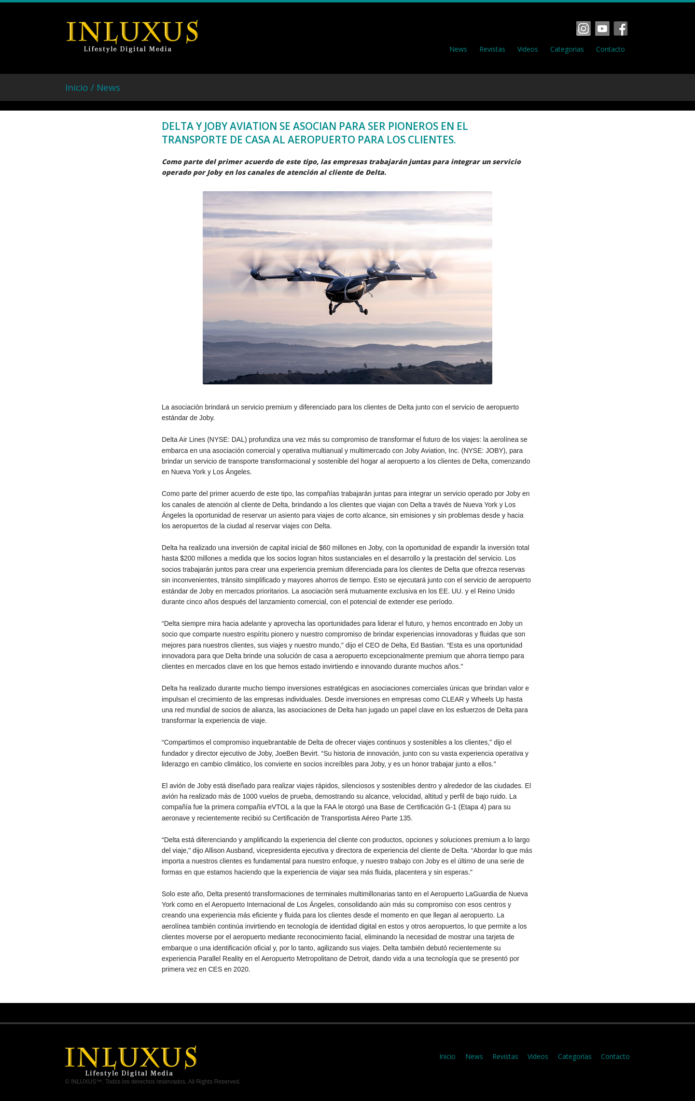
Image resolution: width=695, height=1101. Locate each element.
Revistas (492, 49)
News (458, 49)
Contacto (610, 49)
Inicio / (81, 87)
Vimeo (602, 28)
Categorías (575, 1056)
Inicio (447, 1056)
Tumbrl (620, 28)
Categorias (567, 49)
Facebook (583, 28)
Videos (527, 49)
